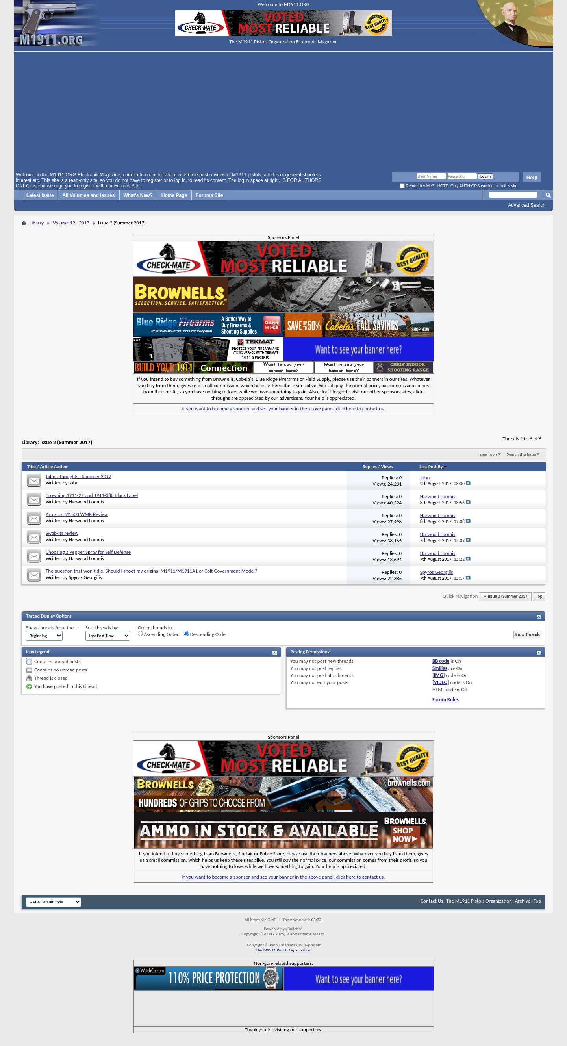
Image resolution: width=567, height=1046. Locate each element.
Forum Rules (445, 700)
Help (531, 177)
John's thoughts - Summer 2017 (78, 476)
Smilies (439, 668)
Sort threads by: (102, 628)
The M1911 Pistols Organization (479, 901)
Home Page (174, 195)
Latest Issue (40, 195)
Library (37, 223)
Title (31, 466)
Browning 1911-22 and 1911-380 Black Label (92, 495)
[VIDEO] (440, 682)
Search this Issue (521, 454)
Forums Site (209, 195)
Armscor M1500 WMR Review (77, 514)
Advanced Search (526, 205)
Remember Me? (417, 186)
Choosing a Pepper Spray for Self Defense (88, 552)
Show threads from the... (52, 628)
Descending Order (206, 634)
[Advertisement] (283, 113)
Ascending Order (158, 634)
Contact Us (432, 901)
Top (539, 596)
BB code (440, 661)
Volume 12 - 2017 (71, 223)
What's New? (138, 195)
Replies (370, 466)
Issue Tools (487, 454)
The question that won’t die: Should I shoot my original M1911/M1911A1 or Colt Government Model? (151, 571)
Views (387, 466)
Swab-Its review (62, 533)
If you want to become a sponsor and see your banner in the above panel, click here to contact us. (283, 409)
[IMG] (438, 675)
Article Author (54, 466)
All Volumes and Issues (88, 195)
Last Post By (433, 466)
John (74, 483)
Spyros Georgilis (85, 577)
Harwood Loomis (86, 501)
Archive (522, 901)
